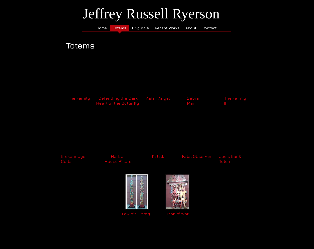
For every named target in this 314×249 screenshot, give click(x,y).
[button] (79, 83)
